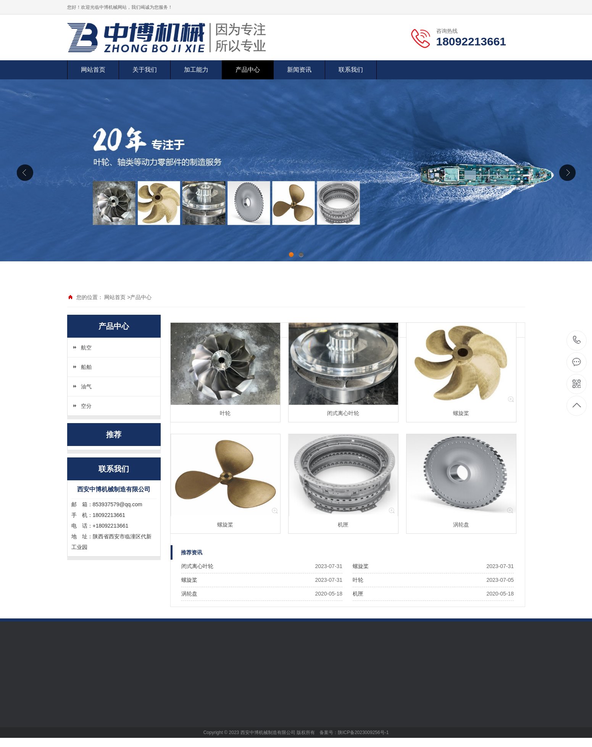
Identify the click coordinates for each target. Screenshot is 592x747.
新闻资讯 (299, 69)
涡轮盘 (189, 594)
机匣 (358, 594)
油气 (86, 386)
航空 (86, 348)
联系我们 (351, 69)
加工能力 (196, 69)
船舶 (86, 367)
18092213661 (577, 340)
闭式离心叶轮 (197, 566)
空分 (86, 406)
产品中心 (248, 69)
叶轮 (358, 580)
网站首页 (93, 69)
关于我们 (144, 69)
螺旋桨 (361, 566)
